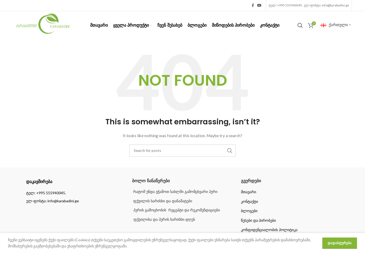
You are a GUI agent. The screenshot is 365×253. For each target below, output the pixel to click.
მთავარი (248, 192)
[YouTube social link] (259, 5)
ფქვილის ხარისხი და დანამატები (162, 201)
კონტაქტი (249, 201)
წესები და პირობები (258, 220)
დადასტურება (340, 243)
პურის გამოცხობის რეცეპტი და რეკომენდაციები (176, 210)
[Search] (300, 25)
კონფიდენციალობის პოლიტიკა (269, 230)
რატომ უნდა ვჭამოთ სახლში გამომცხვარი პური (174, 191)
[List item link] (73, 193)
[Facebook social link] (253, 5)
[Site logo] (42, 24)
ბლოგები (249, 211)
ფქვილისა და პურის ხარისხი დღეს (164, 219)
